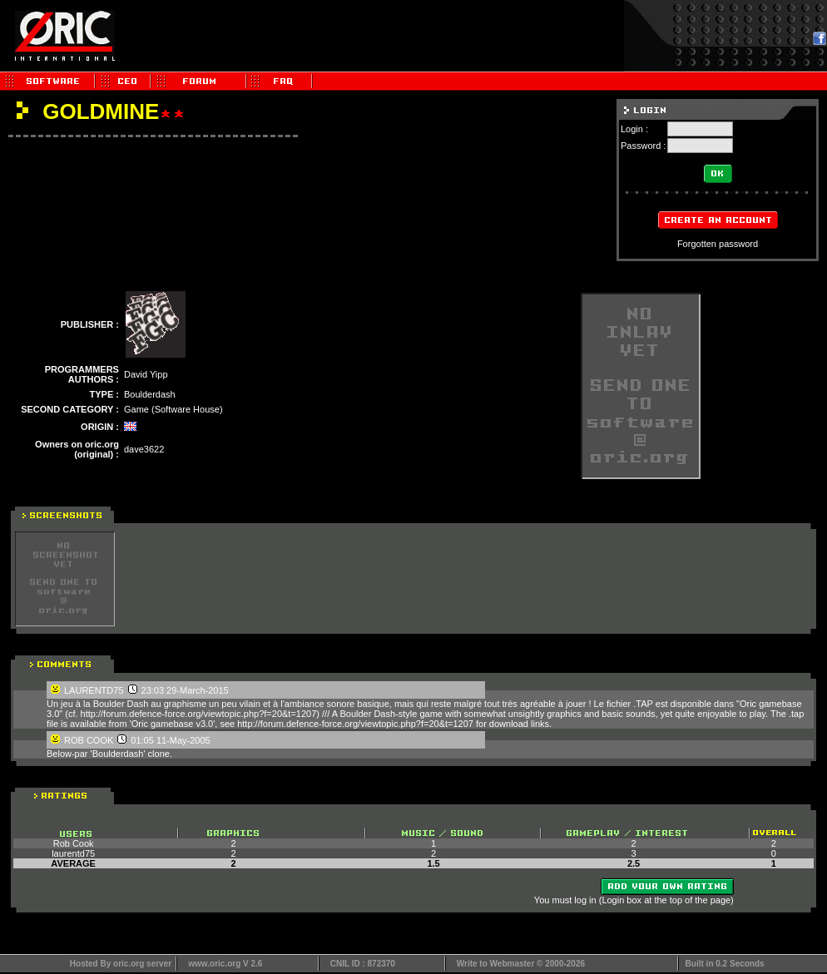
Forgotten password (717, 244)
